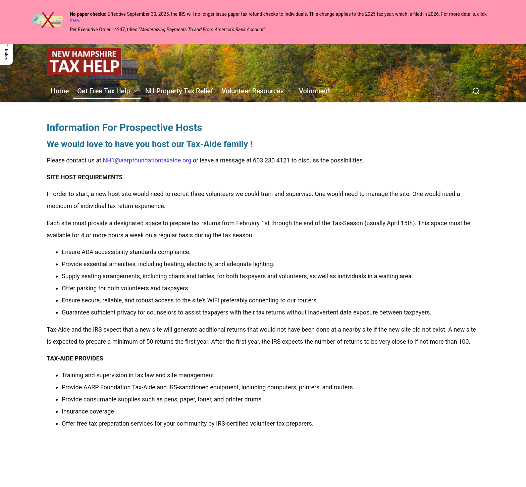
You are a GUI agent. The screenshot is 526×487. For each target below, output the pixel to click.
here (74, 20)
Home (60, 91)
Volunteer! (314, 91)
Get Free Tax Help (108, 91)
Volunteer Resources (257, 91)
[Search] (476, 91)
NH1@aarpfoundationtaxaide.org (147, 160)
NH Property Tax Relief (179, 91)
